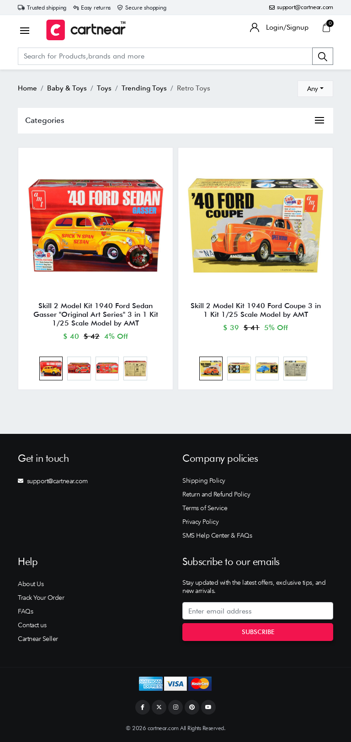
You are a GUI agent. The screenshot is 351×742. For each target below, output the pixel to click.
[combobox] (315, 88)
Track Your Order (41, 597)
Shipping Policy (203, 480)
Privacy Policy (200, 522)
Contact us (32, 625)
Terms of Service (204, 508)
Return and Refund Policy (216, 494)
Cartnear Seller (38, 639)
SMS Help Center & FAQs (217, 535)
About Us (30, 584)
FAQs (25, 611)
